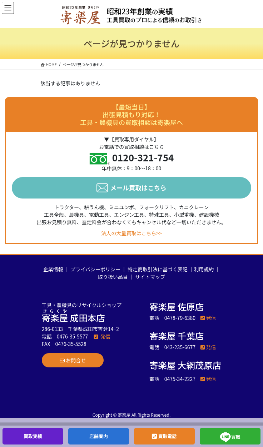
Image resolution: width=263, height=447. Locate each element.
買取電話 (164, 436)
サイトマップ (150, 276)
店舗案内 (98, 436)
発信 (101, 336)
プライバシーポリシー (95, 269)
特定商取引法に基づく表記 (158, 269)
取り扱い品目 (113, 276)
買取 (230, 437)
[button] (73, 360)
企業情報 (53, 269)
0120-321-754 (143, 157)
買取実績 (33, 436)
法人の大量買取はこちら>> (131, 233)
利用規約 (204, 269)
